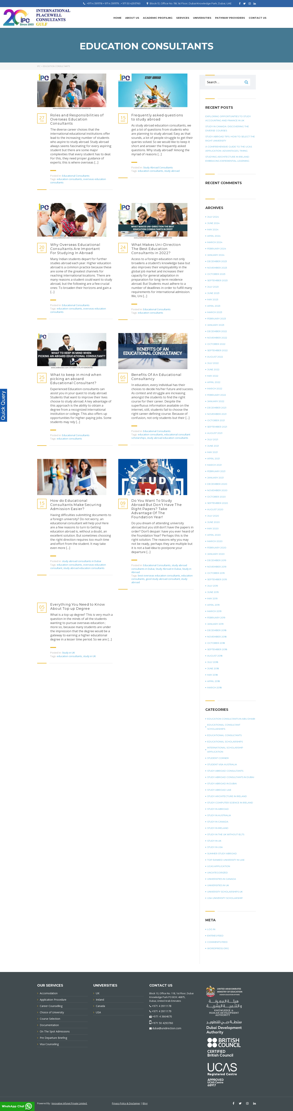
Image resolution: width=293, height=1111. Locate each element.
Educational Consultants (76, 175)
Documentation (49, 1025)
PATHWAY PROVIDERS (230, 17)
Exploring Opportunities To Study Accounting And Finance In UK (228, 118)
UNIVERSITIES (202, 17)
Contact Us (257, 17)
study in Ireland (217, 828)
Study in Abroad (218, 809)
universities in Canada (221, 878)
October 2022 (216, 344)
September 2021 (217, 426)
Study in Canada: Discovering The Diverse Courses (227, 128)
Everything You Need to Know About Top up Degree (77, 606)
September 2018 (217, 649)
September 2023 (217, 280)
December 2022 (217, 331)
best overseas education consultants (159, 575)
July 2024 (213, 216)
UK (97, 993)
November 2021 (216, 414)
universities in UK (218, 885)
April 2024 (213, 235)
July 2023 (213, 286)
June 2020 (213, 522)
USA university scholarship (225, 898)
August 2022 (215, 356)
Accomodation (49, 993)
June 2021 (213, 445)
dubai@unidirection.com (166, 1028)
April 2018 (213, 681)
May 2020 (213, 528)
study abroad (172, 171)
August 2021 (214, 433)
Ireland (100, 999)
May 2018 (212, 674)
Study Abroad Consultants (158, 167)
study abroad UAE (219, 789)
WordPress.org (218, 948)
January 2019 (215, 623)
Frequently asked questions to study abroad (157, 117)
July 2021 (212, 439)
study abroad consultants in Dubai (81, 561)
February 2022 (216, 394)
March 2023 (214, 312)
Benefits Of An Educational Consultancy (156, 377)
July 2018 (212, 662)
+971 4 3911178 (161, 1006)
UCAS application (218, 866)
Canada (100, 1006)
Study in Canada (217, 821)
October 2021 (216, 420)
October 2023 (216, 274)
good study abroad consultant (163, 579)
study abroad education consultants (167, 437)
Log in (211, 929)
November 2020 (217, 490)
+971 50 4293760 (162, 1023)
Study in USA (215, 847)
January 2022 (215, 401)
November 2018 (217, 636)
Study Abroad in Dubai (168, 568)
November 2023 (217, 267)
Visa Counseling (49, 1044)
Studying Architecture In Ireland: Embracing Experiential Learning (227, 158)
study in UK (89, 656)
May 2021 (212, 452)
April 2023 (213, 305)
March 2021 (214, 464)
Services (182, 17)
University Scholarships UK (225, 891)
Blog (145, 1103)
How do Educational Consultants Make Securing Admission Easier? (75, 505)
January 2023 (215, 324)
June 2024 (213, 223)
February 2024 (216, 248)
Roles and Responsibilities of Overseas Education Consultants (77, 119)
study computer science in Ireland (230, 802)
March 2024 (214, 242)
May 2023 (212, 299)
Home (117, 17)
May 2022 (212, 375)
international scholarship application (225, 749)
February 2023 (216, 318)
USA (98, 1012)
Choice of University (52, 1012)
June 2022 (213, 369)
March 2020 (215, 541)
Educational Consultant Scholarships (223, 726)
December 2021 (216, 407)
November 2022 (217, 337)
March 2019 (214, 611)
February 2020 (216, 547)
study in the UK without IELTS (225, 834)
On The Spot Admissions (55, 1031)
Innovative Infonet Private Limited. (69, 1103)
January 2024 (215, 255)
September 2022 (217, 350)
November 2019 (216, 566)
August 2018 (215, 655)
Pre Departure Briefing (53, 1038)
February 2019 (216, 617)
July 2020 (213, 515)
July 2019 (212, 585)
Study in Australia (219, 815)
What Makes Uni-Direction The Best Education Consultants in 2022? (156, 249)
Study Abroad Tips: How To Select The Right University (230, 138)
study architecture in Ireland (227, 796)
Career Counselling (51, 1006)
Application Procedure (53, 999)
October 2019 (216, 573)
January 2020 (216, 554)
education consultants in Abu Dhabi (231, 718)
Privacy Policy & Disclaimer (126, 1103)
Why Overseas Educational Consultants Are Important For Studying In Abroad (75, 249)
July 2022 (213, 363)
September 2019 (217, 579)
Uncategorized (217, 872)
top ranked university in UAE (226, 859)
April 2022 (213, 382)
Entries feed (215, 935)
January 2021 (215, 477)
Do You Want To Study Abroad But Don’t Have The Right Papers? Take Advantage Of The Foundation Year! (156, 509)
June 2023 (213, 293)
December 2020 (217, 484)
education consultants (69, 179)
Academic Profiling (157, 17)
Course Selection (50, 1018)
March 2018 (214, 687)
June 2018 (213, 668)
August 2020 (215, 509)
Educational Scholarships (225, 741)
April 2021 (213, 458)
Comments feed (217, 942)
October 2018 (216, 643)
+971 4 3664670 (162, 1016)
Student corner (218, 758)
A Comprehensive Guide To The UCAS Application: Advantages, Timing (228, 148)
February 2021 (216, 471)
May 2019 (212, 598)
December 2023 (217, 261)
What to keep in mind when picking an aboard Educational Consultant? (75, 379)
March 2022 (214, 388)
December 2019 (216, 560)
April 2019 (213, 604)
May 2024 (212, 229)
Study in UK (68, 652)
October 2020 (216, 496)
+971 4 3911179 (161, 1011)
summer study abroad (222, 853)
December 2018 (216, 630)
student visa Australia (222, 764)
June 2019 (213, 592)
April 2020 (214, 534)
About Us (132, 17)
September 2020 (217, 503)
